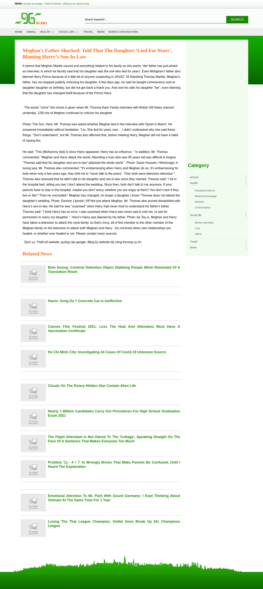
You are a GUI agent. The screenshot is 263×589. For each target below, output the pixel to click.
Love (197, 228)
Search (237, 19)
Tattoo (198, 233)
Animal (31, 31)
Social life (67, 31)
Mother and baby (204, 222)
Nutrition (199, 201)
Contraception (202, 207)
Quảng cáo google (32, 3)
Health (45, 31)
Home (18, 31)
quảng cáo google (73, 242)
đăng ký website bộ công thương (110, 242)
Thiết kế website (52, 3)
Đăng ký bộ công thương (76, 3)
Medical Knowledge (206, 196)
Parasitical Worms (205, 190)
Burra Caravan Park (123, 31)
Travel (88, 31)
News (101, 31)
